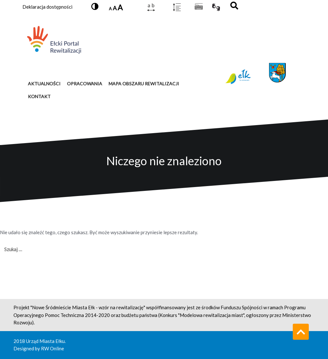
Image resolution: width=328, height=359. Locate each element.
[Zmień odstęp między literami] (151, 7)
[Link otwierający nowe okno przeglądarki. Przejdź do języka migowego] (216, 7)
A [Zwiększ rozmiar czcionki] (120, 7)
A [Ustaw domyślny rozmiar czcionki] (115, 8)
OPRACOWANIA (84, 83)
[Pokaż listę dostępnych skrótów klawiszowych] (199, 7)
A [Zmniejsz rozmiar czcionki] (110, 8)
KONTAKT (39, 96)
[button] (95, 7)
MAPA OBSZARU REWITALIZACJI (144, 83)
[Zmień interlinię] (177, 7)
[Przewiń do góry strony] (301, 332)
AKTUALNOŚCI (44, 83)
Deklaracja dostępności (47, 7)
